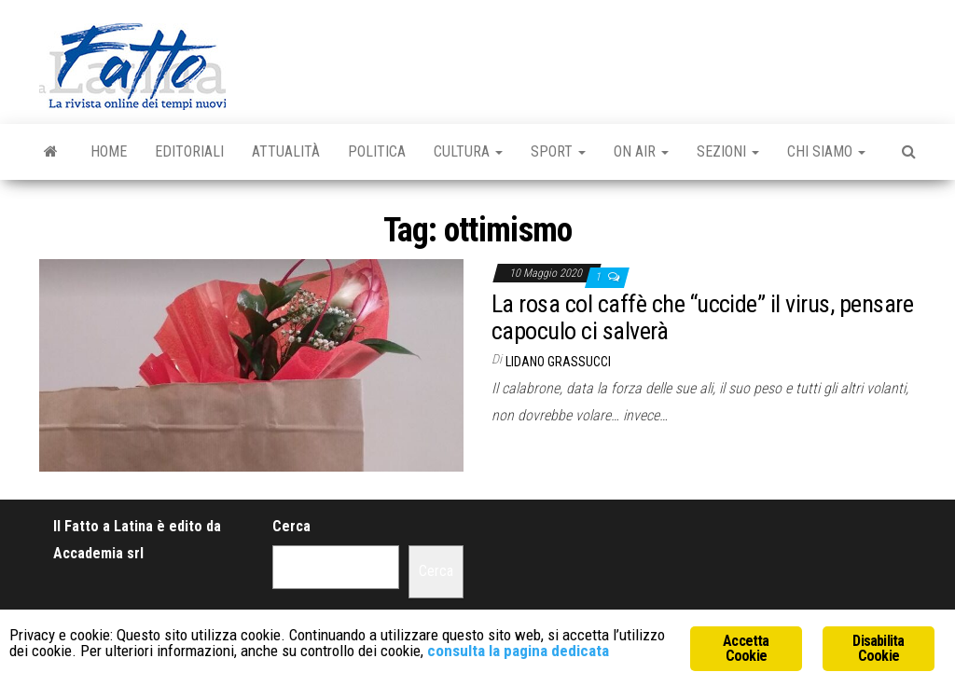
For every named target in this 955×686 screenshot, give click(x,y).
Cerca (291, 526)
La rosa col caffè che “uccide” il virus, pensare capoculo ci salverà (702, 317)
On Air (641, 151)
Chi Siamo (826, 151)
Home (108, 151)
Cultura (468, 151)
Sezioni (728, 151)
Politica (377, 151)
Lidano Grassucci (558, 361)
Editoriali (189, 151)
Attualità (286, 151)
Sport (558, 151)
